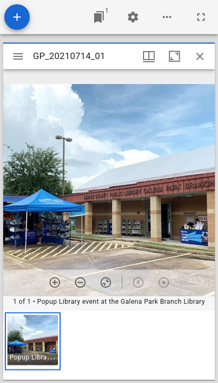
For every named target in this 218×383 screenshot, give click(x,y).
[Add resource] (17, 17)
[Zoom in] (55, 282)
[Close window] (200, 56)
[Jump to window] (99, 17)
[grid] (109, 345)
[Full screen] (201, 17)
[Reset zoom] (106, 282)
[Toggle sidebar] (18, 56)
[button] (32, 341)
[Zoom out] (80, 282)
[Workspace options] (167, 17)
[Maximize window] (174, 56)
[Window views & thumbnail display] (149, 56)
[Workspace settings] (133, 17)
